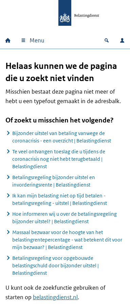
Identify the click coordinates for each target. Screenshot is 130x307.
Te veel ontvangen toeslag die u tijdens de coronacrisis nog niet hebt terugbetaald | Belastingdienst (58, 159)
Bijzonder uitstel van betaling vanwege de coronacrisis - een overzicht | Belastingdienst (61, 137)
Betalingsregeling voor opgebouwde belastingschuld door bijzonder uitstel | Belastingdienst (55, 265)
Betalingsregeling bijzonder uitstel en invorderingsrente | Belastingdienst (53, 181)
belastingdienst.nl (55, 297)
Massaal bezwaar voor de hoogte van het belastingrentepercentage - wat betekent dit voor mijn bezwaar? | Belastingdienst (67, 239)
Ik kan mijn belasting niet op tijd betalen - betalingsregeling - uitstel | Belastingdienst (59, 199)
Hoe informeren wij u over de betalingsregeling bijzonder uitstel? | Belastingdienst (64, 218)
